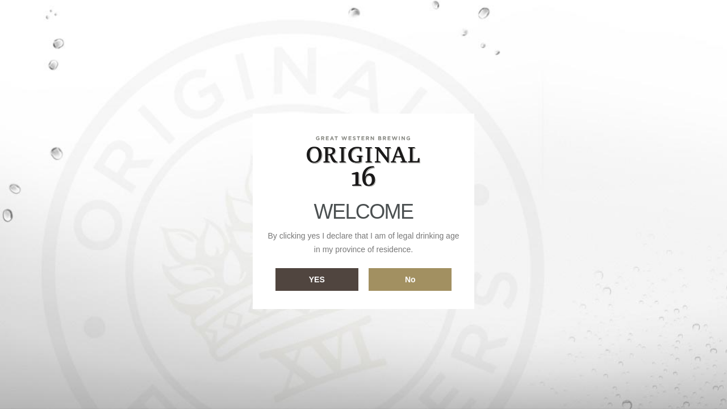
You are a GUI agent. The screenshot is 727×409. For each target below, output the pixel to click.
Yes (317, 279)
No (410, 279)
